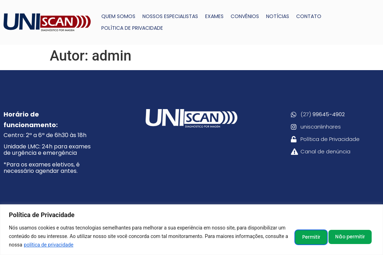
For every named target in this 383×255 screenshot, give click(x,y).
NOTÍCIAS (277, 16)
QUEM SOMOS (118, 16)
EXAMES (214, 16)
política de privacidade (103, 245)
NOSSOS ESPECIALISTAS (170, 16)
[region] (191, 229)
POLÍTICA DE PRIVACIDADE (132, 28)
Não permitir (305, 236)
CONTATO (308, 16)
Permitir (354, 236)
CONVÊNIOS (245, 16)
